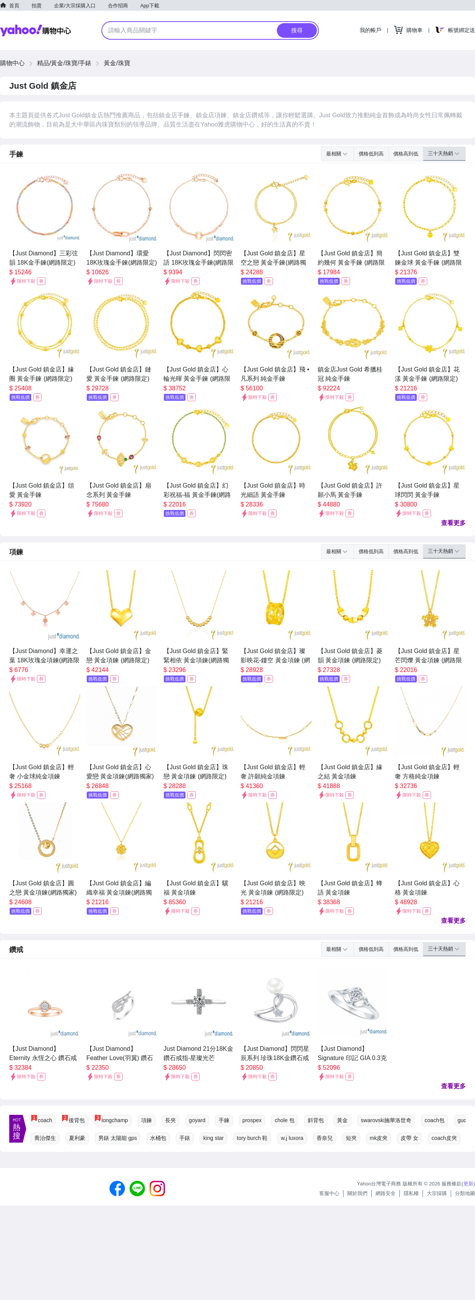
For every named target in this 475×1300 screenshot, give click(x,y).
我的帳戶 (370, 30)
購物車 (414, 30)
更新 (468, 1184)
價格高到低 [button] (405, 154)
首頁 (14, 5)
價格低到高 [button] (371, 154)
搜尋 (297, 30)
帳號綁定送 (461, 30)
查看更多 (453, 523)
